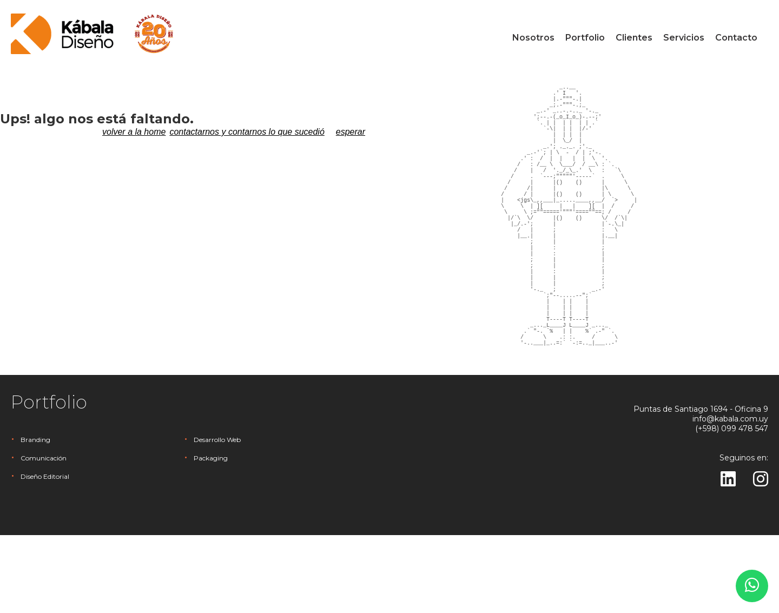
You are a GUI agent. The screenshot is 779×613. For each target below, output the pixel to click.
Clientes (634, 37)
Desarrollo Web (217, 517)
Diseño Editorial (45, 554)
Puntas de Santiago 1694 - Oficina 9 (700, 487)
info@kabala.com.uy (730, 497)
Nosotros (533, 37)
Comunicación (44, 536)
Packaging (211, 536)
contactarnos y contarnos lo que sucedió (246, 131)
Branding (35, 517)
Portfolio (585, 37)
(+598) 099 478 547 (731, 506)
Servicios (683, 37)
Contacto (736, 37)
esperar (350, 131)
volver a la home (134, 131)
